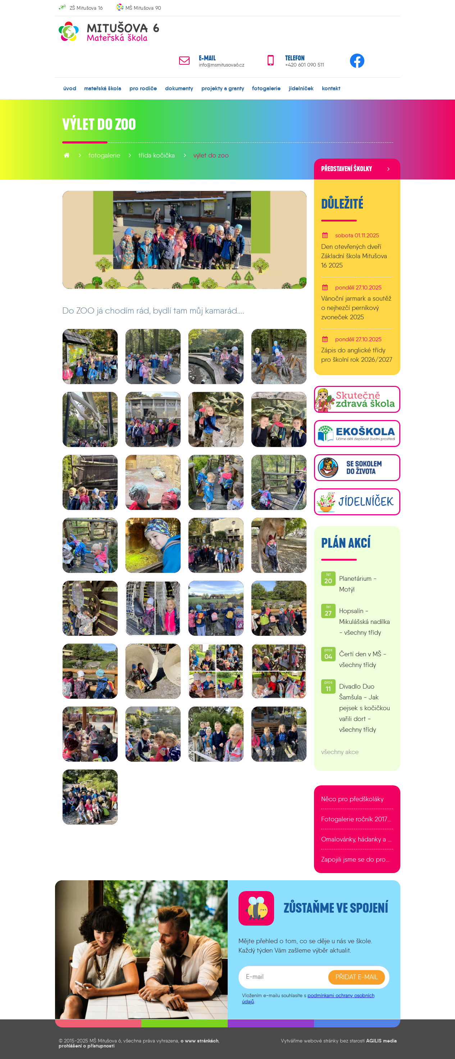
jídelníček (301, 88)
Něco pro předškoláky (352, 799)
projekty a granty (222, 88)
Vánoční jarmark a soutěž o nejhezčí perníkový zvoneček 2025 (356, 307)
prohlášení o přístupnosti (86, 1045)
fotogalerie (266, 88)
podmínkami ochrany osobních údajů (308, 998)
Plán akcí (345, 543)
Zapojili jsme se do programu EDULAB (357, 859)
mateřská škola (102, 88)
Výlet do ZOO (211, 155)
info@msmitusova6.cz (221, 65)
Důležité (342, 204)
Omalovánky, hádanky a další (357, 839)
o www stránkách (199, 1040)
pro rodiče (143, 88)
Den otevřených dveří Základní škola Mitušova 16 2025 (354, 255)
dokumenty (179, 88)
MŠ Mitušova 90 (143, 8)
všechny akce (340, 752)
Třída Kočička (156, 155)
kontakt (331, 88)
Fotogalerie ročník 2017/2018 (357, 819)
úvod (69, 88)
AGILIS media (381, 1040)
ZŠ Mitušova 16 (86, 8)
